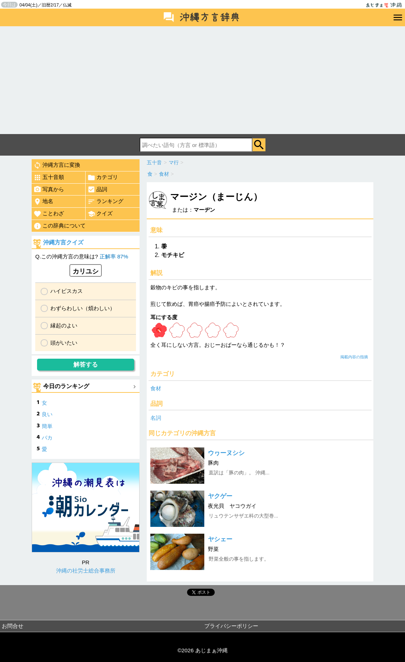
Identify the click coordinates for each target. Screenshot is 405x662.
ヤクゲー (220, 496)
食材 (155, 388)
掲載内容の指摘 (354, 357)
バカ (47, 438)
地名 (43, 202)
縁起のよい (63, 325)
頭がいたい (63, 343)
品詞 (97, 189)
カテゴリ (102, 177)
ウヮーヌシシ (226, 453)
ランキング (105, 202)
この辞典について (59, 226)
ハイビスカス (66, 291)
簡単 (47, 426)
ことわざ (48, 214)
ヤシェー (220, 539)
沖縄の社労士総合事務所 (85, 570)
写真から (48, 189)
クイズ (100, 214)
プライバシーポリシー (231, 626)
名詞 (155, 418)
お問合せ (12, 626)
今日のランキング (66, 386)
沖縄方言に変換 (56, 165)
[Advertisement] (202, 80)
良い (47, 414)
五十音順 (48, 177)
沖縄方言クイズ (63, 242)
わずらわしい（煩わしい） (82, 308)
